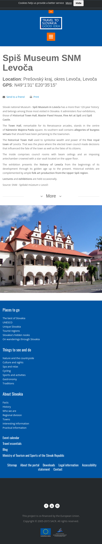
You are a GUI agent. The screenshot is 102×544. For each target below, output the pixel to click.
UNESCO (7, 322)
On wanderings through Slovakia (21, 339)
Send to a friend (15, 96)
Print (36, 96)
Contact (57, 469)
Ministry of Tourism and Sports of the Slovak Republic (33, 455)
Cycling (7, 370)
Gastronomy (10, 379)
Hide (78, 3)
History (7, 406)
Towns (6, 419)
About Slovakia (13, 394)
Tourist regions (11, 330)
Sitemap (12, 465)
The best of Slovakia (14, 318)
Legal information (69, 465)
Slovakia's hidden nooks (16, 335)
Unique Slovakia (12, 326)
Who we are (9, 411)
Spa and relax (10, 366)
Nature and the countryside (18, 358)
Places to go (11, 309)
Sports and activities (14, 375)
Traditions (8, 383)
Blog (5, 449)
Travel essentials (12, 443)
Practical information (14, 427)
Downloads (49, 465)
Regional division (12, 415)
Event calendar (11, 437)
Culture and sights (13, 362)
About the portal (29, 465)
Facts (5, 402)
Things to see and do (17, 349)
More (69, 3)
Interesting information (16, 423)
